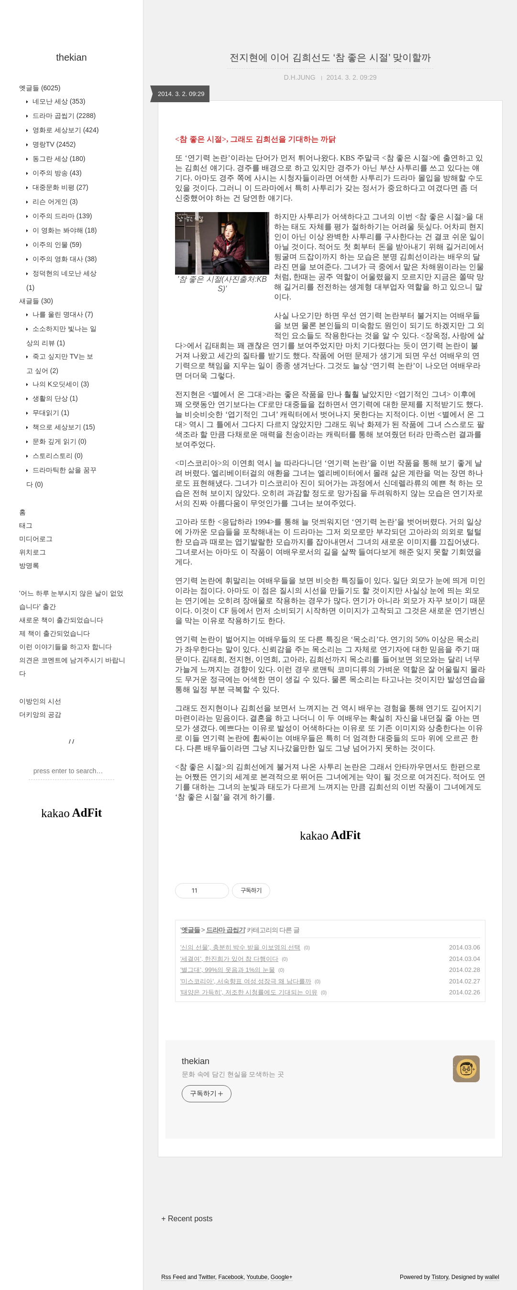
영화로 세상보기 (65, 130)
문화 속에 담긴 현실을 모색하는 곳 (233, 1074)
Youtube (257, 1277)
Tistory (439, 1277)
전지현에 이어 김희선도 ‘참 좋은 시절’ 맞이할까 (330, 57)
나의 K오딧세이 (60, 384)
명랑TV (53, 144)
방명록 (29, 565)
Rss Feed (173, 1277)
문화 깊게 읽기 (59, 441)
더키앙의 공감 (40, 714)
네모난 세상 (58, 101)
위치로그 (32, 552)
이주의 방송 (56, 173)
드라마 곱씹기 (63, 115)
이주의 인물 (56, 244)
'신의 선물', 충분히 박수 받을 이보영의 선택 (240, 947)
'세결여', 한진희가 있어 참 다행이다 (229, 958)
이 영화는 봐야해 (64, 230)
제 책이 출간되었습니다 (54, 633)
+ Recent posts (186, 1219)
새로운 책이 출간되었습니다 (61, 620)
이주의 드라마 (61, 216)
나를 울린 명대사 (62, 314)
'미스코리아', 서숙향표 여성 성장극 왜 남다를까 (245, 981)
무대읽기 (50, 412)
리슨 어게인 (54, 201)
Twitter (206, 1277)
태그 (26, 525)
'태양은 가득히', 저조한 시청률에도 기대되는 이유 (249, 992)
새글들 (36, 301)
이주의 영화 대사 (64, 259)
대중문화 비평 (59, 187)
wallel (492, 1277)
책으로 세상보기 (63, 427)
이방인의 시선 (40, 701)
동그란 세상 (58, 158)
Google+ (282, 1277)
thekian (71, 57)
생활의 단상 (54, 398)
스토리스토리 (57, 455)
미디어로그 (36, 539)
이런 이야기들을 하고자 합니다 (65, 646)
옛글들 (39, 88)
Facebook (230, 1277)
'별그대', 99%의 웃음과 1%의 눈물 (227, 969)
